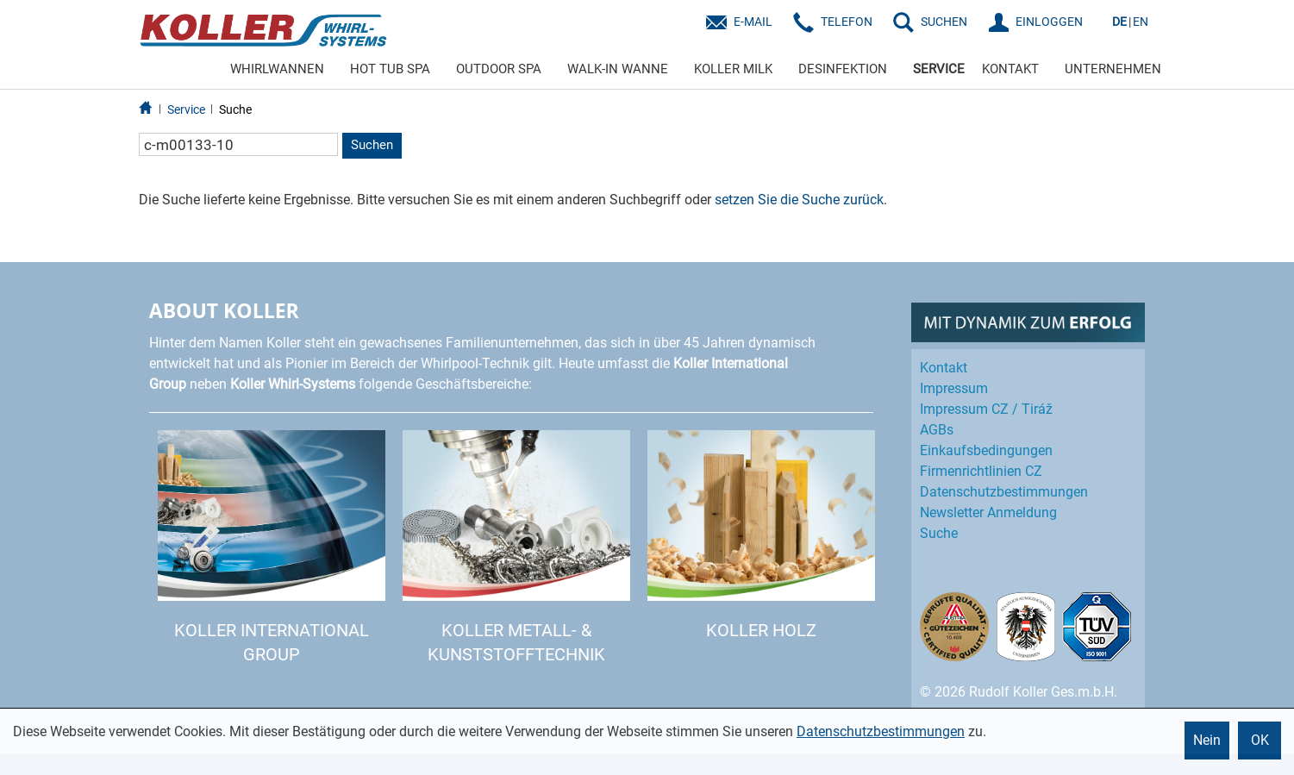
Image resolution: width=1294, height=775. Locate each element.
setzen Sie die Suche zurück (799, 199)
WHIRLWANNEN (277, 69)
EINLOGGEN (1049, 21)
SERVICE (939, 69)
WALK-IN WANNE (617, 69)
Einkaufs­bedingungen (986, 450)
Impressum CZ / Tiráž (986, 409)
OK (1260, 740)
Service (186, 109)
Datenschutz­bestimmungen (1004, 492)
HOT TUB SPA (390, 69)
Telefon (846, 21)
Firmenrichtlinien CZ (981, 471)
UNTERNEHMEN (1113, 69)
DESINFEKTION (842, 69)
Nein (1207, 740)
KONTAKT (1010, 69)
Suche (235, 109)
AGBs (936, 430)
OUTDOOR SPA (498, 69)
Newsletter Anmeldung (988, 512)
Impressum (954, 388)
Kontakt (943, 367)
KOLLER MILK (733, 69)
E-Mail (753, 21)
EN (1140, 21)
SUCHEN (944, 21)
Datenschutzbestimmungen (881, 731)
